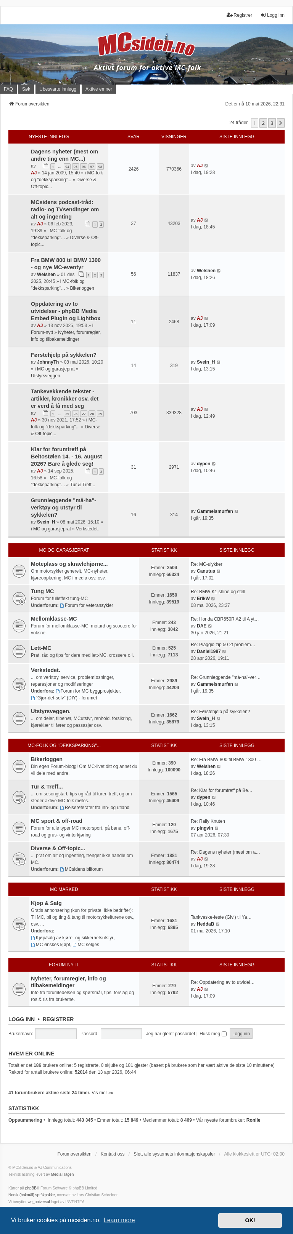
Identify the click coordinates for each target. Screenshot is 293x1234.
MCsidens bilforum (81, 869)
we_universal (38, 1202)
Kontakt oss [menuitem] (113, 1154)
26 (75, 413)
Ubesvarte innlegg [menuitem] (57, 89)
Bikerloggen (82, 288)
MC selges (86, 944)
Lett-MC (41, 648)
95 (75, 166)
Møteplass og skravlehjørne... (69, 564)
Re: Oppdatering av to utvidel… (222, 982)
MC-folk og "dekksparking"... (64, 745)
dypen (203, 463)
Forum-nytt (42, 332)
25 (67, 413)
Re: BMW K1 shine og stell (218, 591)
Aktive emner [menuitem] (98, 89)
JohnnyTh (48, 362)
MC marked (64, 889)
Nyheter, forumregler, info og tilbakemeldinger (68, 981)
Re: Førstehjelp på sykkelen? (220, 711)
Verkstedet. (87, 529)
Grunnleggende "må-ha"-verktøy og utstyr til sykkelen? (63, 507)
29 (100, 413)
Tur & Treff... (82, 484)
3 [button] (271, 123)
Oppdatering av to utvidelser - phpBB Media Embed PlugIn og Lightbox (65, 311)
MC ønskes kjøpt (50, 944)
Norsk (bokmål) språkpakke (31, 1195)
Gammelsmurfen (215, 511)
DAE (201, 626)
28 (92, 413)
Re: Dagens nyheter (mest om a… (225, 852)
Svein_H (206, 362)
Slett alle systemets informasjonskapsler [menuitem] (174, 1154)
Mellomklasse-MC (54, 619)
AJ (34, 173)
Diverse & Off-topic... (58, 848)
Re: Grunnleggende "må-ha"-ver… (226, 677)
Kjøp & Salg (46, 903)
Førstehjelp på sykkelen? (64, 355)
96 (83, 166)
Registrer (58, 1019)
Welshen (46, 274)
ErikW (203, 598)
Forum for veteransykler (86, 605)
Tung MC (42, 591)
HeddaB (205, 924)
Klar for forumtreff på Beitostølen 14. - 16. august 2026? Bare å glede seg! (66, 456)
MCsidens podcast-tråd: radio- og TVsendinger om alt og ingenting (65, 209)
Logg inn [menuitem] (272, 15)
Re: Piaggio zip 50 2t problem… (223, 644)
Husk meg (213, 1033)
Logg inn (21, 1019)
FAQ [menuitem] (8, 89)
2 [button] (263, 123)
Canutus (206, 571)
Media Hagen (62, 1174)
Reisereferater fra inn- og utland (94, 807)
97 (92, 166)
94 (67, 166)
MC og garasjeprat (56, 369)
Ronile (253, 1120)
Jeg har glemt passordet (170, 1033)
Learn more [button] (119, 1220)
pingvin (205, 828)
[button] (281, 123)
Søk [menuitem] (26, 89)
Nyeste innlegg (49, 136)
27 (83, 413)
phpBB (31, 1188)
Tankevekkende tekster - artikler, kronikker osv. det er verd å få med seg (64, 398)
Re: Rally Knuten (208, 821)
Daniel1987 (209, 651)
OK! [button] (250, 1220)
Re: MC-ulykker (206, 564)
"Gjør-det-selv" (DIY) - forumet (64, 698)
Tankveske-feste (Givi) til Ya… (221, 917)
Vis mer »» (102, 1092)
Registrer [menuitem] (239, 15)
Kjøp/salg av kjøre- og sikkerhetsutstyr (72, 937)
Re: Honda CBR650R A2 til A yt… (225, 619)
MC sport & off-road (56, 821)
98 (100, 166)
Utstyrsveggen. (46, 375)
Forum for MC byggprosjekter (88, 691)
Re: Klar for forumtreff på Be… (222, 790)
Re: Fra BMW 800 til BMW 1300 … (226, 759)
